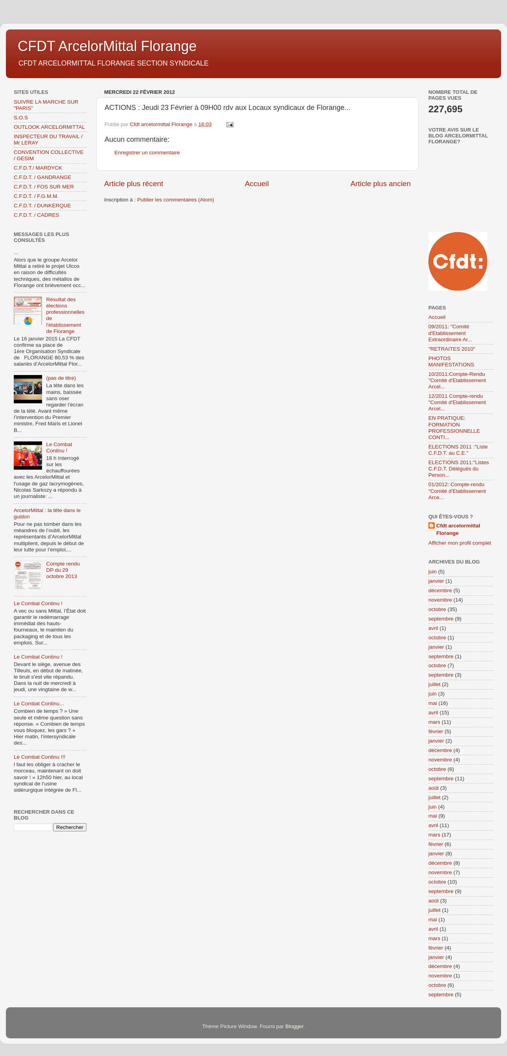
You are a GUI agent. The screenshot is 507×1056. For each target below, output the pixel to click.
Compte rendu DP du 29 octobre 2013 (63, 570)
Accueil (257, 183)
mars (434, 722)
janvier (436, 581)
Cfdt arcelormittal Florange (458, 529)
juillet (434, 684)
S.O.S (21, 118)
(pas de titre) (61, 378)
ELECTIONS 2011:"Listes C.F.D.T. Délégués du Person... (458, 468)
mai (432, 703)
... (16, 252)
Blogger (294, 1026)
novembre (440, 600)
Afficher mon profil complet (459, 543)
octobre (437, 609)
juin (432, 572)
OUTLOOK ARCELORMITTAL (49, 127)
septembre (441, 619)
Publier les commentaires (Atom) (175, 200)
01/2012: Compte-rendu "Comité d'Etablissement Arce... (457, 490)
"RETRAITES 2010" (451, 349)
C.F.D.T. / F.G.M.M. (36, 196)
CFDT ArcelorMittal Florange (107, 46)
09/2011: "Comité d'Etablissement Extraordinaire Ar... (450, 333)
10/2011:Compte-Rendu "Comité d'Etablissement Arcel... (457, 380)
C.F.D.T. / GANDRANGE (42, 177)
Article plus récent (133, 183)
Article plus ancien (381, 183)
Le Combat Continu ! (59, 447)
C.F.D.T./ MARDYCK (38, 168)
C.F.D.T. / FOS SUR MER (44, 187)
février (435, 731)
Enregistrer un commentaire (147, 153)
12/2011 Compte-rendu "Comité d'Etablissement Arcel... (457, 402)
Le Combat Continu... (39, 703)
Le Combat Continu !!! (39, 757)
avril (433, 628)
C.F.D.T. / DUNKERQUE (42, 206)
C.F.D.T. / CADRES (36, 215)
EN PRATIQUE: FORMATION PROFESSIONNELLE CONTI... (454, 427)
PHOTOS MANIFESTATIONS (451, 361)
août (433, 788)
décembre (440, 590)
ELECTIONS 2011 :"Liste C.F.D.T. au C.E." (458, 450)
